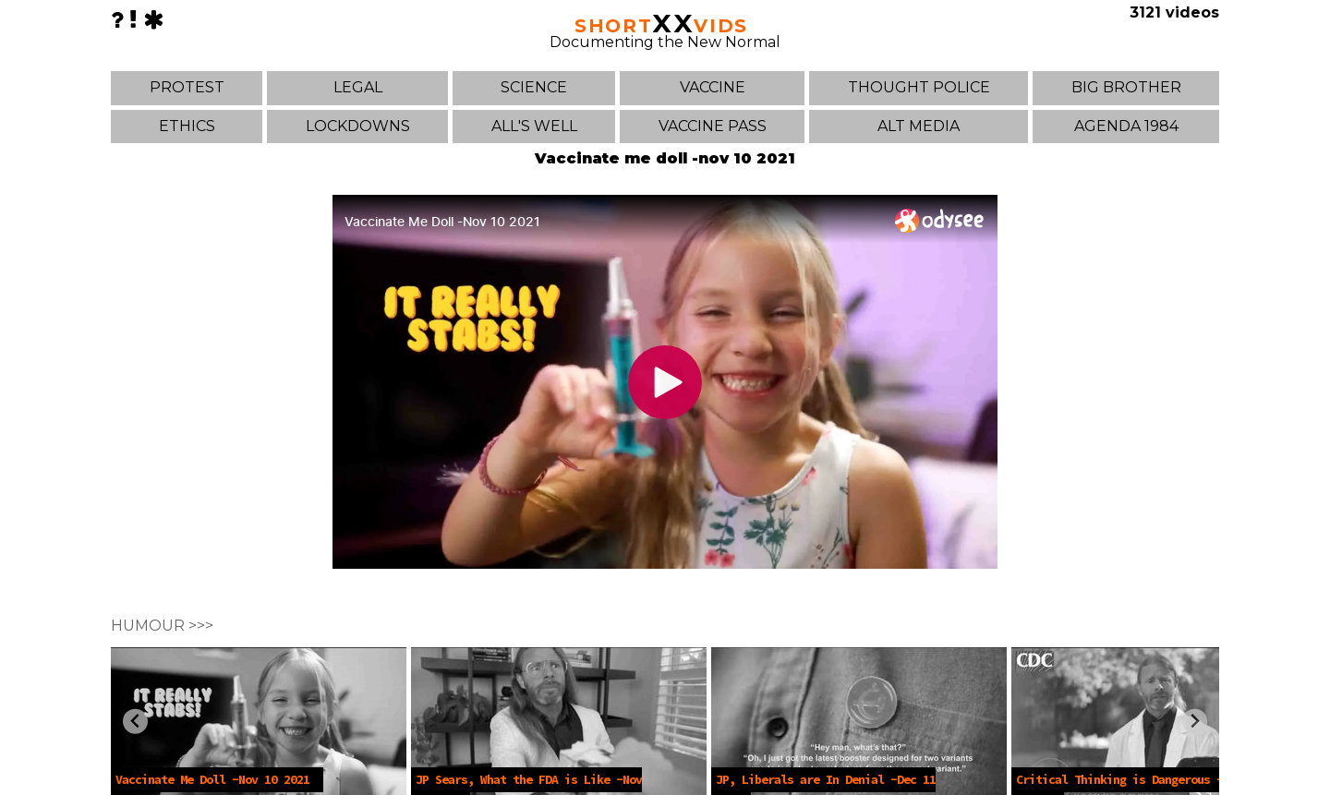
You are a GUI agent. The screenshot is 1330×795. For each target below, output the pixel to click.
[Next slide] (1194, 721)
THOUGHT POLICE (919, 87)
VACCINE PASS (713, 126)
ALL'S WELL (534, 126)
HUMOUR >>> (162, 625)
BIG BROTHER (1126, 87)
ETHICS (187, 126)
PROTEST (187, 87)
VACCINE (712, 87)
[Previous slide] (135, 721)
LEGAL (357, 87)
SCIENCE (534, 87)
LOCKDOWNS (358, 126)
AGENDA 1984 (1126, 126)
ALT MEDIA (918, 126)
